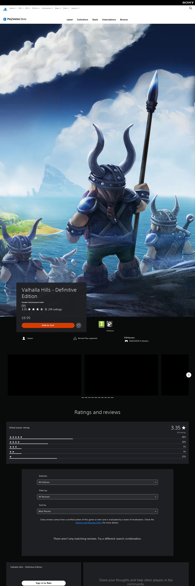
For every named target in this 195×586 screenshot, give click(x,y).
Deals (95, 16)
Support (74, 8)
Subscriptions (109, 16)
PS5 (20, 8)
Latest (70, 16)
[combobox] (97, 479)
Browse (124, 16)
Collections (82, 16)
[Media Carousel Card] (44, 372)
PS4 (26, 8)
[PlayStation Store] (15, 16)
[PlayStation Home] (5, 8)
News (57, 8)
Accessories (46, 8)
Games (11, 8)
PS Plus (35, 8)
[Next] (188, 372)
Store (65, 8)
